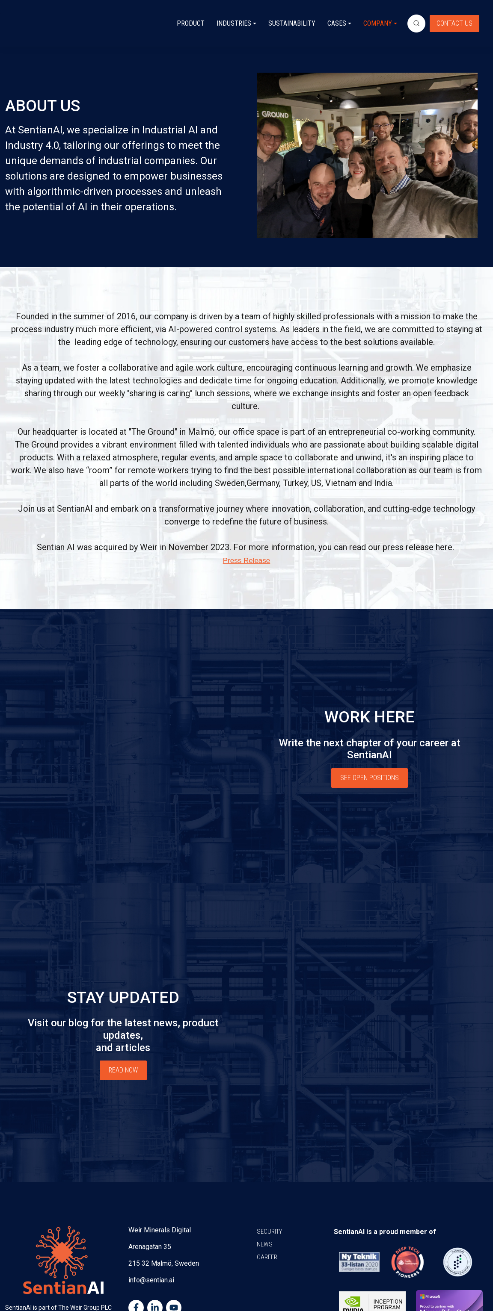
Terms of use (466, 1288)
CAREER (267, 1194)
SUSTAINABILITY (291, 23)
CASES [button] (336, 23)
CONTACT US (454, 23)
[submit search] (416, 23)
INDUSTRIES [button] (234, 23)
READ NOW (123, 1029)
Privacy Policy (406, 1288)
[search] (416, 23)
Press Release (246, 561)
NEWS (265, 1181)
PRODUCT (191, 23)
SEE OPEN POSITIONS (369, 768)
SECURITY (269, 1169)
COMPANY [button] (377, 23)
